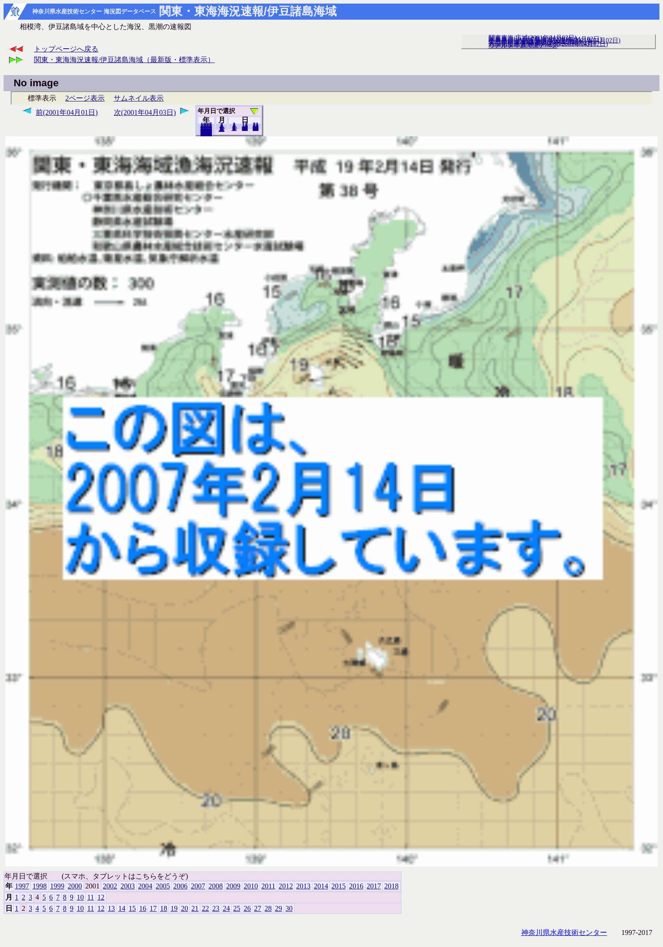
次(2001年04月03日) (145, 112)
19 (173, 908)
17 (153, 908)
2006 (180, 886)
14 (121, 908)
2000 (75, 886)
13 (111, 908)
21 (194, 908)
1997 (22, 886)
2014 (321, 886)
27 (257, 908)
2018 (206, 133)
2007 (198, 886)
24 (226, 908)
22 (205, 908)
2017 (374, 886)
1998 (40, 886)
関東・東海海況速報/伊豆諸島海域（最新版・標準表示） (124, 59)
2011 (268, 886)
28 (268, 908)
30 (255, 128)
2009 (233, 886)
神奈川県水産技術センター (564, 932)
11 (90, 897)
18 (163, 908)
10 (234, 128)
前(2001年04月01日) (67, 112)
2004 (145, 886)
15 (132, 908)
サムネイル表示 (139, 98)
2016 (356, 886)
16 (142, 908)
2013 (303, 886)
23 (216, 908)
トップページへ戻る (66, 49)
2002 (110, 886)
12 (221, 129)
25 (237, 908)
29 (278, 908)
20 (245, 128)
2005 (163, 886)
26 (247, 908)
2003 (127, 886)
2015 (338, 886)
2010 (251, 886)
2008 (215, 886)
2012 (286, 886)
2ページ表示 (85, 98)
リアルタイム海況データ (523, 45)
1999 (57, 886)
